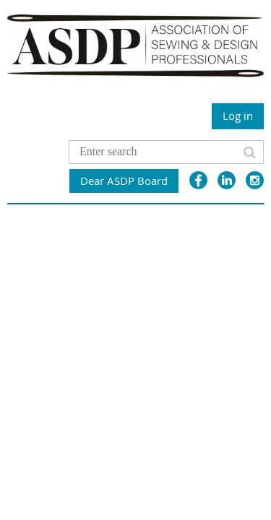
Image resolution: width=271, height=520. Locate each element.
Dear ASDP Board (124, 180)
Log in (238, 115)
